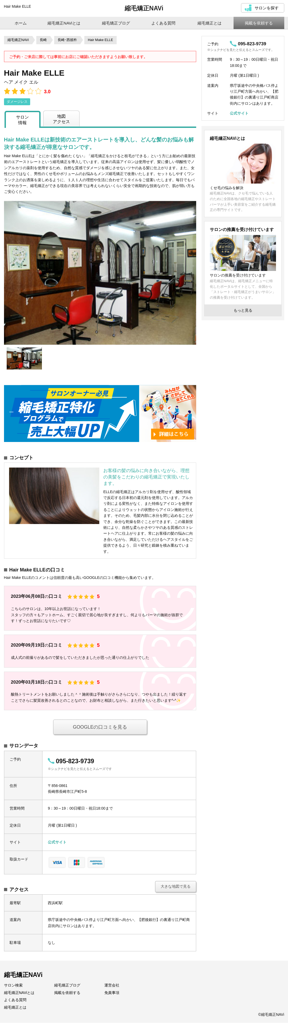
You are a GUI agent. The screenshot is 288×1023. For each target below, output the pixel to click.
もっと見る (243, 310)
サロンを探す (267, 8)
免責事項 (111, 993)
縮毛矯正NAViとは (19, 993)
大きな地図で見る (176, 886)
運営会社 (111, 985)
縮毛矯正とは (15, 1007)
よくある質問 (15, 1000)
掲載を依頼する (67, 993)
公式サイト (57, 842)
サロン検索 (13, 985)
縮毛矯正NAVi (144, 8)
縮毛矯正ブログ (67, 985)
